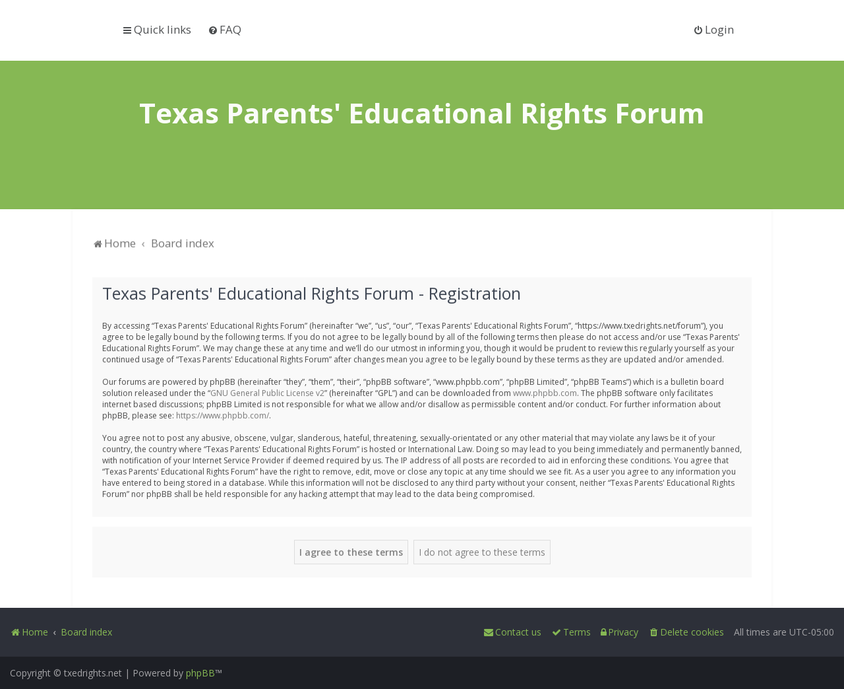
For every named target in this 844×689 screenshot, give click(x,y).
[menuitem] (224, 29)
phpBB (200, 673)
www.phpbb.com (545, 391)
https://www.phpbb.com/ (222, 414)
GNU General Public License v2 (267, 391)
